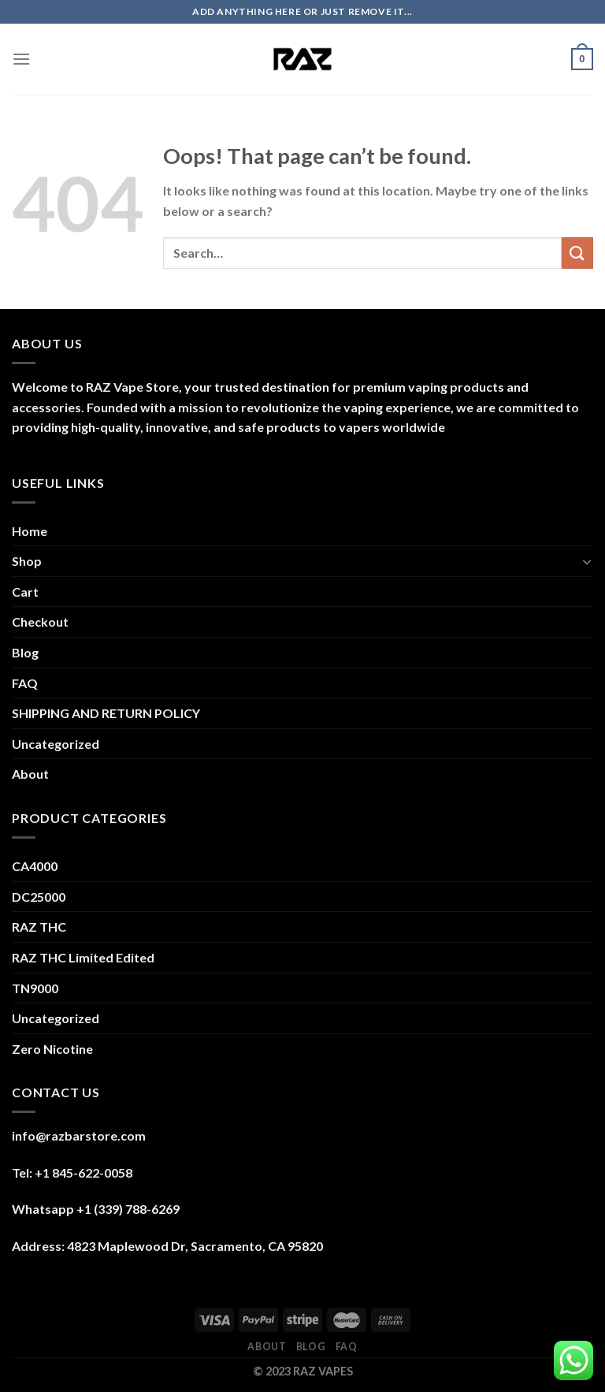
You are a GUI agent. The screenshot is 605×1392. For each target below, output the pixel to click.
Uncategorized (55, 743)
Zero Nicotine (52, 1048)
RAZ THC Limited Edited (83, 957)
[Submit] (577, 252)
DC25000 (38, 896)
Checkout (40, 621)
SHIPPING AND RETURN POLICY (106, 712)
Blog (25, 652)
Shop (27, 560)
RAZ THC (39, 926)
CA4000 (35, 865)
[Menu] (21, 58)
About (30, 773)
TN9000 (35, 988)
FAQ (25, 683)
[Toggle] (587, 561)
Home (29, 530)
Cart (25, 591)
